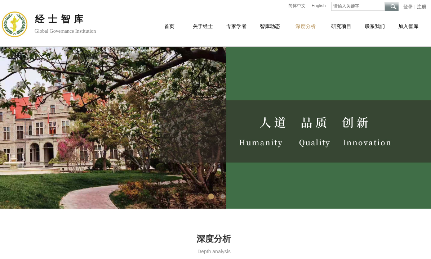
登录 (408, 6)
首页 (169, 26)
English (318, 5)
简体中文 (297, 5)
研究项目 (341, 26)
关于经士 (203, 26)
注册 (421, 6)
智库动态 (270, 26)
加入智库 (408, 26)
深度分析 (306, 26)
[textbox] (358, 6)
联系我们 (375, 26)
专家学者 (236, 26)
